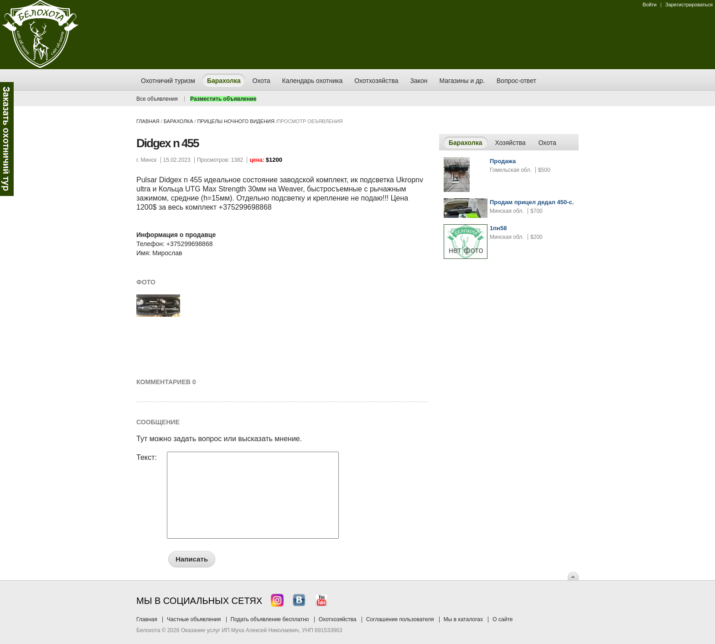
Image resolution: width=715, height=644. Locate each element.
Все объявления (157, 99)
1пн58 (498, 228)
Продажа (503, 161)
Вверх (573, 576)
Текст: (146, 457)
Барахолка (178, 121)
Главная (147, 121)
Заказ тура (7, 139)
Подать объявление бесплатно (270, 619)
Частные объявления (194, 619)
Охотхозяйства (338, 619)
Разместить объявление (223, 99)
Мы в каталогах (463, 619)
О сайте (502, 619)
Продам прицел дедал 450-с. (532, 202)
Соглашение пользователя (400, 619)
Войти (649, 4)
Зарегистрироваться (689, 4)
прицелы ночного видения (236, 121)
